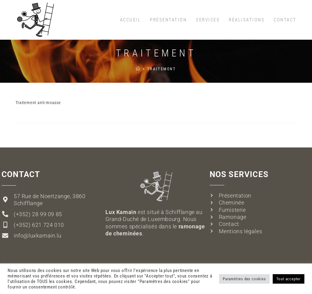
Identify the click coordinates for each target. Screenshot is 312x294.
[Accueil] (138, 69)
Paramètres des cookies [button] (244, 279)
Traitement (161, 69)
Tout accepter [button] (288, 279)
